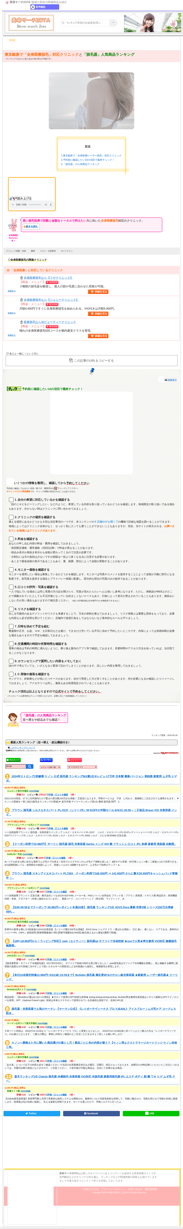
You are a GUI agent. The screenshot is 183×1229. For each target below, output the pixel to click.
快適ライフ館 (18, 1091)
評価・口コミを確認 (57, 794)
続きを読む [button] (32, 226)
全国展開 (52, 282)
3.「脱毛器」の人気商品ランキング (80, 164)
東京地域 (52, 304)
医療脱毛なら (50, 322)
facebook (90, 1113)
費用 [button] (33, 251)
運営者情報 (151, 1189)
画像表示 (172, 380)
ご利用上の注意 (90, 1189)
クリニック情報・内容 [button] (16, 251)
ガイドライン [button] (67, 251)
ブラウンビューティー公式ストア (28, 825)
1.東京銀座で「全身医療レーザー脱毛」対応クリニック (91, 155)
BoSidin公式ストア (21, 989)
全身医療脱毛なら (48, 277)
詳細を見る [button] (101, 291)
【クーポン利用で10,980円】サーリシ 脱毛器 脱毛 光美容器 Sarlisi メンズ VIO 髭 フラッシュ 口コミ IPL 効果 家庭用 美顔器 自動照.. (93, 844)
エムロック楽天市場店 (23, 791)
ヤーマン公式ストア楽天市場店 (27, 1023)
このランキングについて (22, 747)
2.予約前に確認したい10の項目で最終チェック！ (88, 160)
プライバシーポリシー (113, 1189)
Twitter (30, 1113)
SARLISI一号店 (19, 854)
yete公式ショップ (21, 955)
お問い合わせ (135, 1189)
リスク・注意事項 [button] (48, 251)
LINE (150, 1113)
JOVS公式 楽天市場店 (23, 922)
